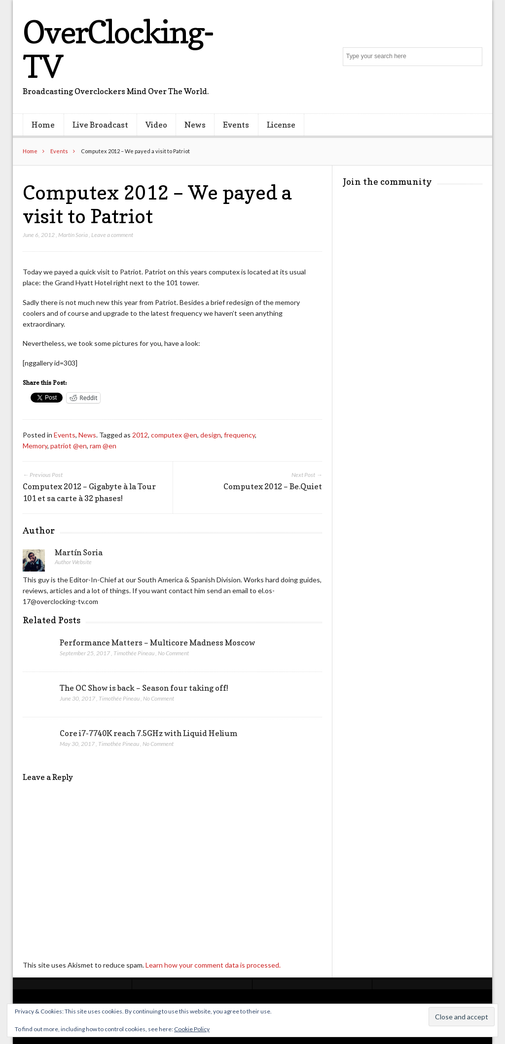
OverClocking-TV (118, 49)
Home (43, 125)
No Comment (173, 653)
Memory (35, 445)
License (281, 125)
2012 (140, 435)
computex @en (174, 435)
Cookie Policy (192, 1029)
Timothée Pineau (133, 653)
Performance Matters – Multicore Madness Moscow (157, 642)
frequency (239, 435)
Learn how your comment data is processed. (213, 965)
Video (156, 125)
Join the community (387, 181)
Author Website (73, 562)
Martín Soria (73, 234)
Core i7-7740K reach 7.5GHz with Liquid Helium (149, 733)
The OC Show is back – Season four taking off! (144, 688)
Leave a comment (112, 234)
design (210, 435)
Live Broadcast (100, 125)
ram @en (103, 445)
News (195, 125)
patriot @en (68, 445)
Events (236, 125)
